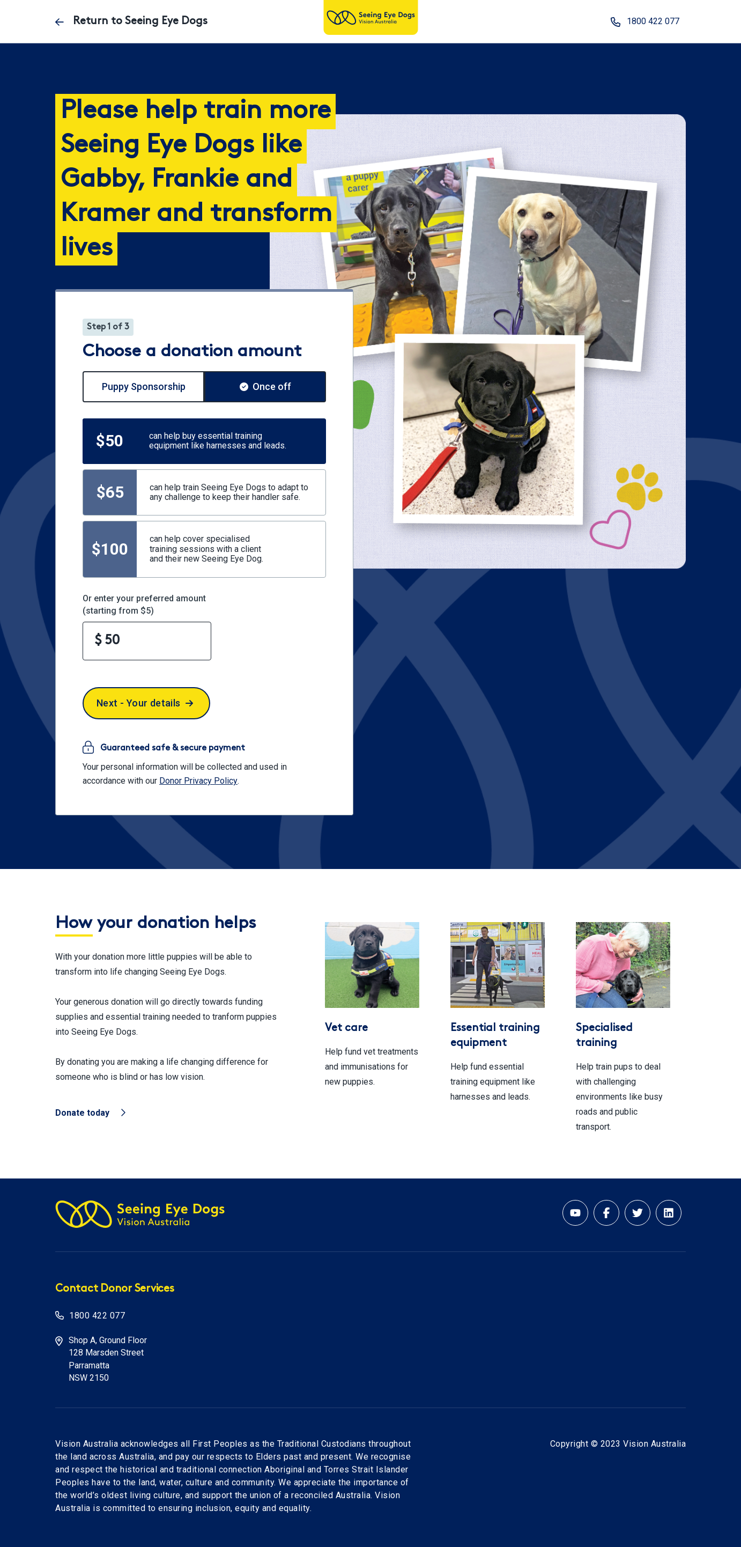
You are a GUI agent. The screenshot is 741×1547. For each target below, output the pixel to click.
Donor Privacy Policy (198, 781)
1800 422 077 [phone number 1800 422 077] (645, 21)
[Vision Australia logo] (370, 18)
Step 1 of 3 (108, 327)
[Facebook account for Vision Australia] (606, 1213)
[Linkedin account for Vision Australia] (668, 1213)
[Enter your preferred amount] (147, 641)
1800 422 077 (97, 1315)
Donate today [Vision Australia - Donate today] (90, 1113)
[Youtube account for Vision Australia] (575, 1213)
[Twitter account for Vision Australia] (637, 1213)
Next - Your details (145, 703)
